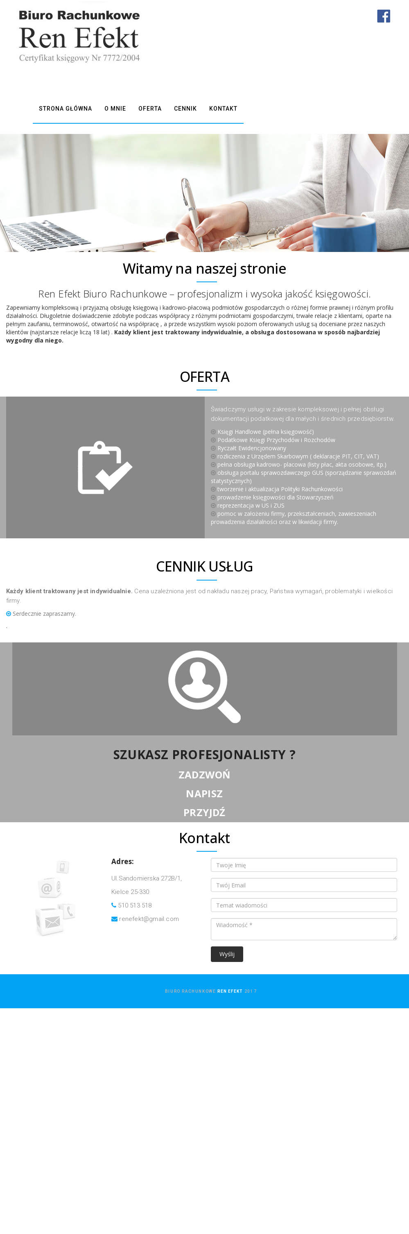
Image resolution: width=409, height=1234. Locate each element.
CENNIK (185, 109)
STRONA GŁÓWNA (65, 109)
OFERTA (150, 109)
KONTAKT (223, 109)
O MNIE (115, 109)
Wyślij (227, 955)
